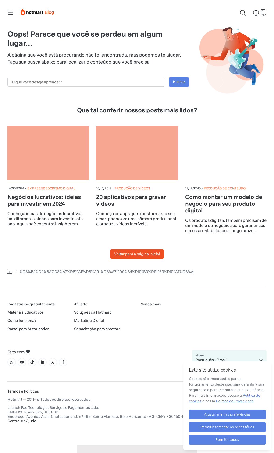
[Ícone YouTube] (22, 362)
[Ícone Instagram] (11, 362)
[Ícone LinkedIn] (42, 362)
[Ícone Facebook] (63, 362)
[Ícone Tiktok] (32, 362)
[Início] (37, 10)
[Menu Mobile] (10, 13)
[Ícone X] (53, 362)
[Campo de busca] (86, 82)
